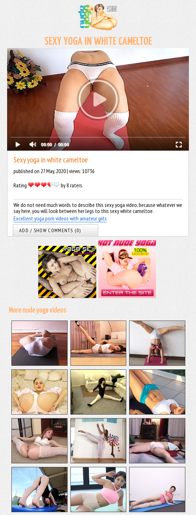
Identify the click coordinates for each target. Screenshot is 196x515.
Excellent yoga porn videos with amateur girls (60, 218)
